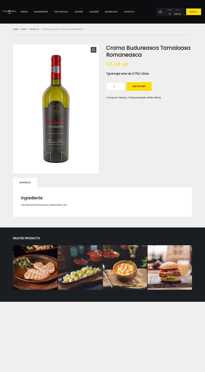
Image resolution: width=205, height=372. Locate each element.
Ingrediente (25, 182)
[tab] (25, 183)
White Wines (154, 97)
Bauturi (123, 97)
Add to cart (139, 86)
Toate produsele (137, 97)
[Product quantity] (115, 86)
